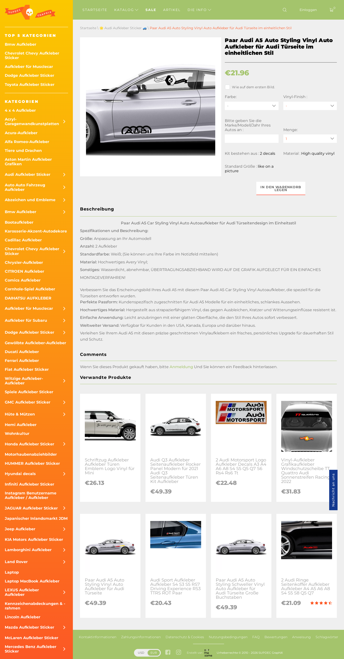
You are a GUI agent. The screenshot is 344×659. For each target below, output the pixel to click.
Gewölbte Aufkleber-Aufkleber (35, 343)
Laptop (12, 572)
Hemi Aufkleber (21, 424)
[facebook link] (167, 653)
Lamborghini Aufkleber (28, 550)
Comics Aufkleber (23, 280)
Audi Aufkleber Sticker (27, 174)
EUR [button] (153, 652)
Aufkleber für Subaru (26, 320)
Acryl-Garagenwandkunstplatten (32, 121)
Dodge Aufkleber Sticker (29, 75)
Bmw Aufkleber (20, 44)
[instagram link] (178, 653)
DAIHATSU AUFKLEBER (28, 298)
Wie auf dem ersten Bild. (250, 87)
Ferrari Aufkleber (22, 360)
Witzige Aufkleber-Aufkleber (24, 380)
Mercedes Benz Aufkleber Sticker (30, 648)
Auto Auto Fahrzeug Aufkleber (25, 187)
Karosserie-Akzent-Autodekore (36, 231)
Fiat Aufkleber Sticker (27, 369)
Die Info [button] (199, 10)
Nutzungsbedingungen (228, 637)
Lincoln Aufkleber (22, 617)
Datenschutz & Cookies (185, 637)
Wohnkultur (17, 433)
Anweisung (301, 637)
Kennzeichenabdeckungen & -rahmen (35, 605)
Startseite (94, 10)
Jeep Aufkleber (20, 529)
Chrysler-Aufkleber (24, 262)
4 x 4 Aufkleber (20, 110)
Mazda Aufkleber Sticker (29, 627)
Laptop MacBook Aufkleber (32, 581)
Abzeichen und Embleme (30, 200)
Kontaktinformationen (97, 637)
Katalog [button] (126, 10)
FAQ (256, 637)
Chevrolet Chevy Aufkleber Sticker (32, 55)
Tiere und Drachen (23, 150)
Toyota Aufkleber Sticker (29, 84)
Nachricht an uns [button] (333, 490)
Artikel (172, 10)
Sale (150, 10)
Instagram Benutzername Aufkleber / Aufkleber (30, 495)
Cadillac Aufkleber (23, 240)
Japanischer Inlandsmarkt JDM (36, 518)
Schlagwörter (327, 637)
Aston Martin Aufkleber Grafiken (28, 161)
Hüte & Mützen (20, 414)
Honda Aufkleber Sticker (29, 444)
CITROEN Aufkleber (24, 271)
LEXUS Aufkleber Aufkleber (22, 592)
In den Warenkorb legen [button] (280, 188)
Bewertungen (275, 637)
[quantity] (310, 138)
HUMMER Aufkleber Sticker (32, 463)
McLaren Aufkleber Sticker (31, 638)
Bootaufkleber (19, 222)
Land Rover (16, 561)
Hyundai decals (20, 473)
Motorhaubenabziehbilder (31, 454)
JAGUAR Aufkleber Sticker (31, 508)
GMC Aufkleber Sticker (27, 402)
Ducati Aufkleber (22, 351)
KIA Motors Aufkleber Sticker (34, 539)
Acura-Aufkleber (21, 133)
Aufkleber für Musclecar (29, 66)
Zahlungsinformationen (141, 637)
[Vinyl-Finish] (310, 106)
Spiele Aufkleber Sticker (29, 392)
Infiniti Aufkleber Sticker (29, 484)
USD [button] (141, 652)
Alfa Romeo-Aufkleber (27, 141)
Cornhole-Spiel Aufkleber (30, 289)
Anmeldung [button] (181, 367)
